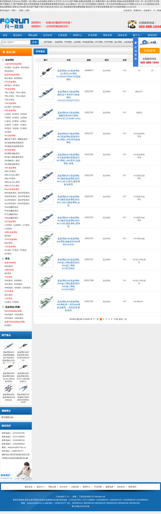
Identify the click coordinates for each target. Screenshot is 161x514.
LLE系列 (8, 225)
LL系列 (8, 121)
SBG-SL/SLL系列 (12, 182)
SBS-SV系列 (10, 171)
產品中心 (41, 487)
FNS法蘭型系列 (11, 218)
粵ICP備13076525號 (80, 506)
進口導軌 (118, 42)
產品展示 (17, 35)
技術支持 (122, 35)
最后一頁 (123, 319)
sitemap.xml (100, 496)
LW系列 (23, 118)
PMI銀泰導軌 (88, 42)
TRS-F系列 (9, 96)
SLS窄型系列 (10, 203)
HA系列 (15, 118)
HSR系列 (9, 280)
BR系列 (8, 236)
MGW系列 (9, 71)
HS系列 (23, 114)
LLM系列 (17, 225)
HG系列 (8, 67)
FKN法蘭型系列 (11, 207)
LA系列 (8, 114)
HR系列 (17, 288)
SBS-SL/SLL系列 (12, 175)
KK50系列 (19, 314)
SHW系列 (18, 284)
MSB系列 (18, 78)
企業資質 (62, 35)
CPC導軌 (99, 42)
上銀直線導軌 (129, 42)
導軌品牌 (32, 35)
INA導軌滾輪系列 (12, 153)
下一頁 (96, 319)
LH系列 (23, 125)
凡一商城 (157, 10)
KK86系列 (19, 318)
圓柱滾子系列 (10, 139)
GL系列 (8, 250)
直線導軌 (59, 42)
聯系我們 (152, 35)
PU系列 (23, 128)
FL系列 (15, 250)
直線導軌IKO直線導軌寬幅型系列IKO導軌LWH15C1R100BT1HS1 (68, 115)
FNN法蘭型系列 (11, 211)
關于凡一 (137, 35)
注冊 (27, 10)
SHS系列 (16, 107)
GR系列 (8, 254)
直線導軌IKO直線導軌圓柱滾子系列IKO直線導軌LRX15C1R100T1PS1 (8, 359)
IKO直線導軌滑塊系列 (14, 143)
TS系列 (8, 118)
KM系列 (8, 325)
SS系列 (15, 128)
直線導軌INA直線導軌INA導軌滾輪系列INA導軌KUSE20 (68, 241)
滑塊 (7, 258)
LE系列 (23, 121)
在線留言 (147, 10)
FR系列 (23, 250)
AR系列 (16, 85)
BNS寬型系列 (10, 193)
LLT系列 (25, 225)
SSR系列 (18, 280)
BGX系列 (9, 243)
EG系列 (16, 67)
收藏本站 (137, 10)
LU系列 (15, 125)
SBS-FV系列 (10, 178)
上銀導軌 (77, 42)
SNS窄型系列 (23, 203)
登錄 (21, 10)
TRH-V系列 (21, 96)
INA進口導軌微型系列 (14, 157)
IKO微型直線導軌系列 (14, 146)
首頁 (5, 35)
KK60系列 (9, 318)
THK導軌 (68, 42)
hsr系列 (8, 107)
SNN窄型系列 (10, 196)
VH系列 (15, 121)
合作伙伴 (47, 35)
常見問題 (92, 35)
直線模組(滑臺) (12, 307)
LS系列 (8, 125)
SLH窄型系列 (10, 200)
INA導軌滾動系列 (12, 164)
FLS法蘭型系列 (11, 214)
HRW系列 (9, 288)
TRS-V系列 (21, 92)
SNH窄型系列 (23, 200)
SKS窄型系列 (24, 196)
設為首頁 (128, 10)
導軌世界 (107, 35)
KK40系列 (9, 314)
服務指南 (109, 487)
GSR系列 (26, 288)
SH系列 (8, 132)
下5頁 (115, 319)
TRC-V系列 (9, 92)
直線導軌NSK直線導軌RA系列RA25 (8, 397)
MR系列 (8, 85)
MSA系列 (9, 78)
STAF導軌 (108, 42)
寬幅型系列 (22, 139)
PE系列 (8, 128)
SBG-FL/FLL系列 (12, 186)
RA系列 (15, 114)
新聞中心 (77, 35)
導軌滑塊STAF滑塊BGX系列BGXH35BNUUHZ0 (23, 398)
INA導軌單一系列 (12, 161)
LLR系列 (8, 229)
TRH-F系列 (9, 100)
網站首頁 (29, 487)
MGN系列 (25, 67)
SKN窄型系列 (24, 193)
